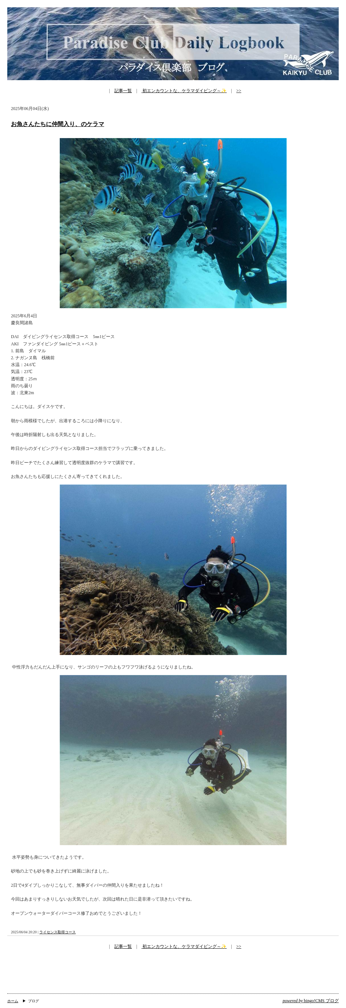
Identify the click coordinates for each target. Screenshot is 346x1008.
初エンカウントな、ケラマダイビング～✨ (184, 90)
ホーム (12, 1001)
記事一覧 (123, 90)
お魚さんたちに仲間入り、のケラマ (57, 124)
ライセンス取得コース (57, 932)
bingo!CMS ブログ (311, 1000)
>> (238, 90)
